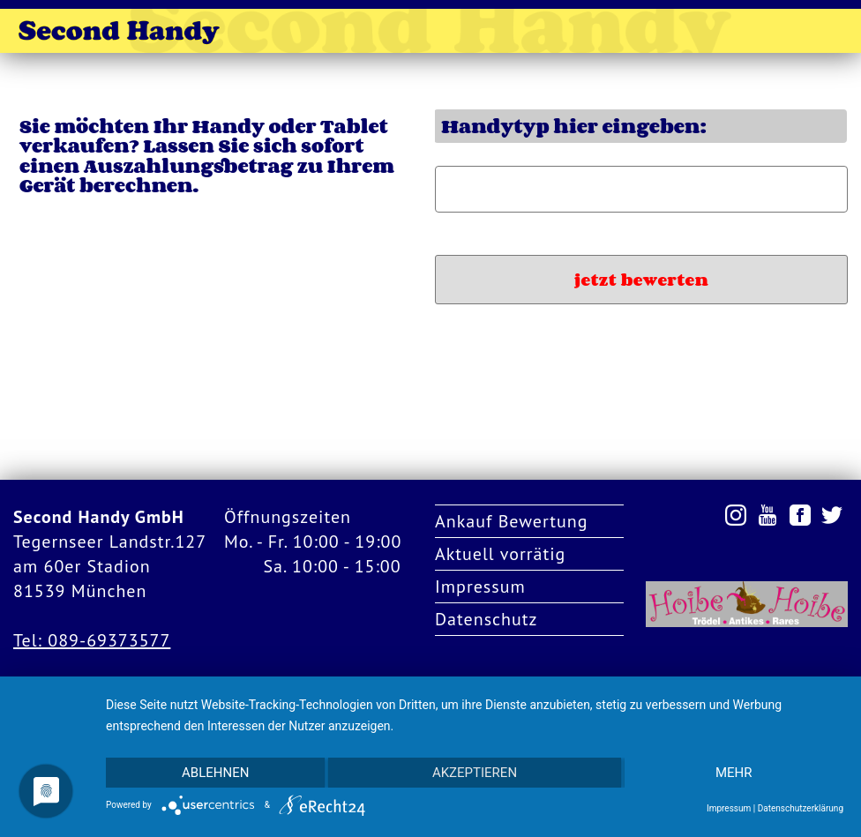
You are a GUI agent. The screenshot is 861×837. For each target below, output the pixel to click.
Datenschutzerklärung (800, 808)
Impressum (480, 586)
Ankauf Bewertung (511, 521)
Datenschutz (486, 619)
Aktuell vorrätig (500, 553)
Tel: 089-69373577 (91, 640)
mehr (733, 773)
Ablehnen (215, 773)
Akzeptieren (474, 773)
